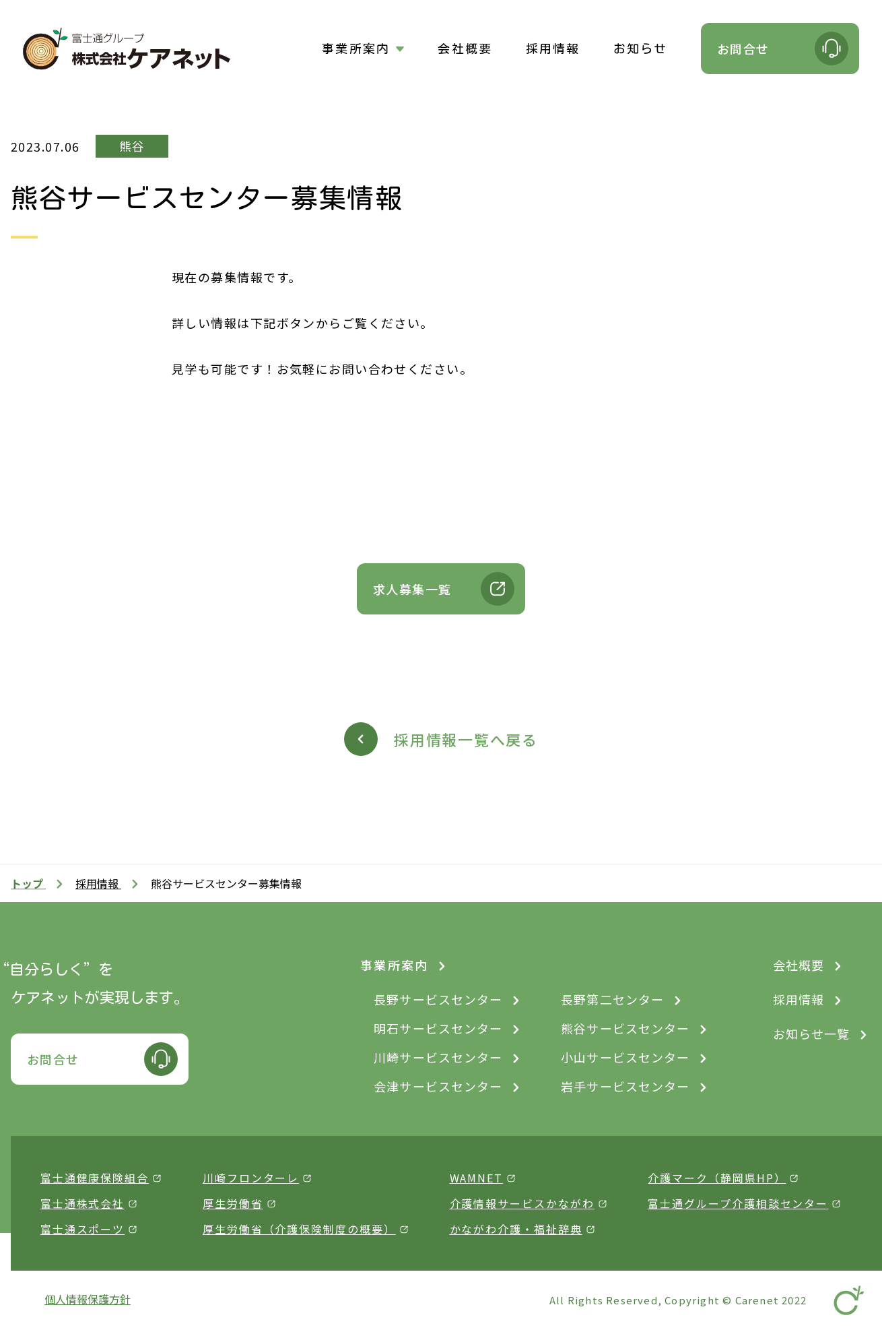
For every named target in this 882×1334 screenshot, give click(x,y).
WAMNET (477, 1178)
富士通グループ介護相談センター (738, 1203)
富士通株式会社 (82, 1203)
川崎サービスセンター (438, 1057)
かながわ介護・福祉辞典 (516, 1229)
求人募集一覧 (412, 589)
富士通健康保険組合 (94, 1178)
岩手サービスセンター (625, 1086)
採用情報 (553, 48)
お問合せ (743, 48)
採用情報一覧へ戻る (466, 739)
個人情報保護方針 (87, 1299)
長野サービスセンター (438, 999)
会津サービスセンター (438, 1086)
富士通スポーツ (82, 1229)
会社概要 (465, 48)
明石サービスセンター (438, 1028)
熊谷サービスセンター (625, 1028)
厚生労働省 (233, 1203)
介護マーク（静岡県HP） (717, 1178)
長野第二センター (612, 999)
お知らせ (640, 48)
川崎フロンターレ (251, 1178)
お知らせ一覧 (811, 1033)
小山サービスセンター (625, 1057)
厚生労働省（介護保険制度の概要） (299, 1229)
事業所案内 (356, 48)
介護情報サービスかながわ (522, 1203)
